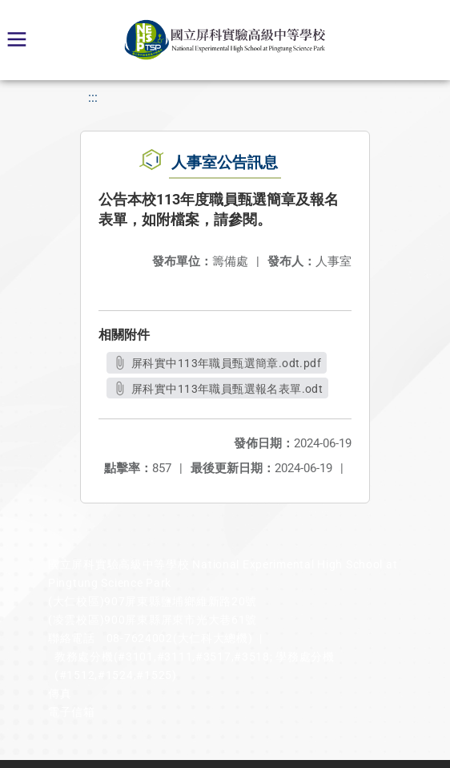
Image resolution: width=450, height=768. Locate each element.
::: (93, 97)
